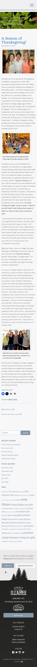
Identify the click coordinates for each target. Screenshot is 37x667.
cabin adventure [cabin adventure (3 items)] (25, 495)
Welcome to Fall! (9, 409)
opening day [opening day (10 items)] (28, 526)
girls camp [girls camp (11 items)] (12, 515)
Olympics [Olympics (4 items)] (20, 526)
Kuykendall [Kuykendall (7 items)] (5, 526)
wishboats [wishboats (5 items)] (4, 541)
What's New (12, 400)
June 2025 (5, 482)
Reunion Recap (6, 452)
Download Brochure (25, 566)
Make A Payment (18, 639)
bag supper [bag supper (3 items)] (21, 491)
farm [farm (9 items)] (18, 512)
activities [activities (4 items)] (4, 491)
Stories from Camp (17, 18)
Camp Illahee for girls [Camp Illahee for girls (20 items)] (22, 504)
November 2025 (7, 468)
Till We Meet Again (8, 459)
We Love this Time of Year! (10, 414)
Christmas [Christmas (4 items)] (16, 508)
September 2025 (7, 471)
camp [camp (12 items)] (31, 495)
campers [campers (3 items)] (11, 500)
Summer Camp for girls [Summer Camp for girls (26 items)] (22, 537)
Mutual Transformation (9, 455)
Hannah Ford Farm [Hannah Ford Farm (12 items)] (9, 523)
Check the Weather (18, 642)
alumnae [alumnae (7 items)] (16, 492)
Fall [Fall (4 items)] (15, 512)
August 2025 (5, 475)
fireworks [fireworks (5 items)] (4, 515)
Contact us (7, 559)
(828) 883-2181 (19, 598)
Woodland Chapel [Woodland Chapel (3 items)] (12, 541)
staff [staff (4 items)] (21, 533)
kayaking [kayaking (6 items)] (28, 523)
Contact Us (8, 566)
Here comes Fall (7, 448)
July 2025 (4, 478)
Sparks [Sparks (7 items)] (17, 533)
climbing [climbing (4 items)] (21, 508)
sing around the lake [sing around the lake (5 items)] (24, 529)
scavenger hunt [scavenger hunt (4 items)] (13, 529)
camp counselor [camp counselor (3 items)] (5, 500)
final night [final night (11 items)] (25, 511)
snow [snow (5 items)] (13, 533)
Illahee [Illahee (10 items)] (21, 523)
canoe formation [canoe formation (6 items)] (7, 508)
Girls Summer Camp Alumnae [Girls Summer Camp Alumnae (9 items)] (19, 519)
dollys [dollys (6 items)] (3, 512)
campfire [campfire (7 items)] (17, 500)
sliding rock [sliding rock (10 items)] (6, 533)
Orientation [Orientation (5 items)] (5, 529)
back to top (18, 615)
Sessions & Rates (18, 627)
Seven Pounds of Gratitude (10, 444)
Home (5, 18)
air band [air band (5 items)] (9, 492)
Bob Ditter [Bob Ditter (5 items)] (18, 495)
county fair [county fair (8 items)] (29, 508)
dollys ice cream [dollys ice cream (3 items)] (9, 512)
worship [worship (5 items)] (19, 541)
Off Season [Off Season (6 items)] (13, 526)
